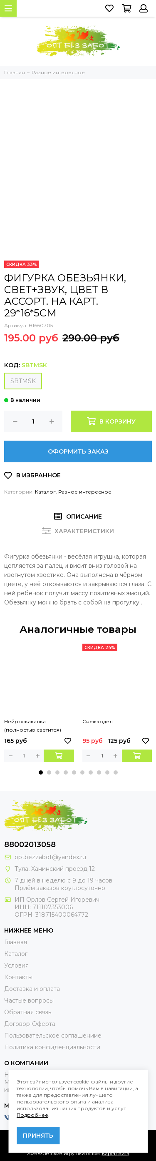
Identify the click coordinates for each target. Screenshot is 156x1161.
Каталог (45, 492)
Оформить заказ (78, 451)
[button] (41, 772)
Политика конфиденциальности (52, 1047)
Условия (16, 965)
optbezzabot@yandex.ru (50, 857)
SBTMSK (23, 381)
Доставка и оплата (32, 989)
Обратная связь (27, 1012)
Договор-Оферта (29, 1024)
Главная (15, 942)
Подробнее (32, 1115)
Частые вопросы (29, 1000)
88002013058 (30, 844)
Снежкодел (97, 721)
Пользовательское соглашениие (53, 1035)
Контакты (18, 977)
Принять (38, 1135)
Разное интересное (84, 492)
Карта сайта (115, 1153)
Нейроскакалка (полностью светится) (32, 725)
